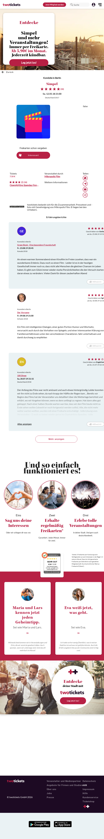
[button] (71, 4)
